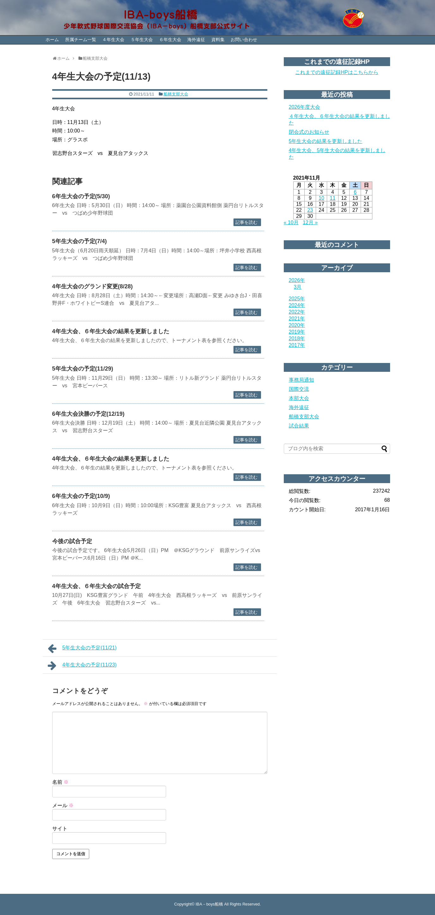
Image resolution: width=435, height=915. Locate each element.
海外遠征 (196, 39)
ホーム (52, 39)
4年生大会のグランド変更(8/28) (92, 286)
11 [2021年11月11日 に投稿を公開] (333, 198)
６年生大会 (170, 39)
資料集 (218, 39)
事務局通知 (301, 380)
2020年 (297, 325)
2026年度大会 (304, 107)
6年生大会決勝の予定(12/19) (88, 414)
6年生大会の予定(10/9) (81, 496)
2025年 (297, 298)
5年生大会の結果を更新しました (326, 141)
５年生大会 (142, 39)
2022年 (297, 312)
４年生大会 (113, 39)
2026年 (297, 280)
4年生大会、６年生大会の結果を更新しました (110, 331)
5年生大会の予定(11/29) (82, 368)
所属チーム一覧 (80, 39)
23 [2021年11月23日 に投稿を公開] (310, 210)
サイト (59, 828)
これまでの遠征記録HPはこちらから (336, 72)
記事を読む (246, 222)
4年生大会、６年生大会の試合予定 (96, 586)
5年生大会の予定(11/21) (82, 648)
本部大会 (299, 398)
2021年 (297, 318)
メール (63, 805)
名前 (60, 782)
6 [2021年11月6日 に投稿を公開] (355, 192)
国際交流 (299, 389)
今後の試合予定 (72, 541)
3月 (298, 287)
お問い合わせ (244, 39)
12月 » (310, 222)
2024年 (297, 305)
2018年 (297, 338)
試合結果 (299, 425)
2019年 (297, 332)
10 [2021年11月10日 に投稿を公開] (321, 198)
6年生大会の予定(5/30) (81, 196)
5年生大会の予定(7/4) (79, 241)
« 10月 (291, 222)
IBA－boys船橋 (209, 904)
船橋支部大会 (176, 94)
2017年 (297, 345)
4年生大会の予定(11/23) (82, 665)
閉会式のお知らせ (309, 132)
